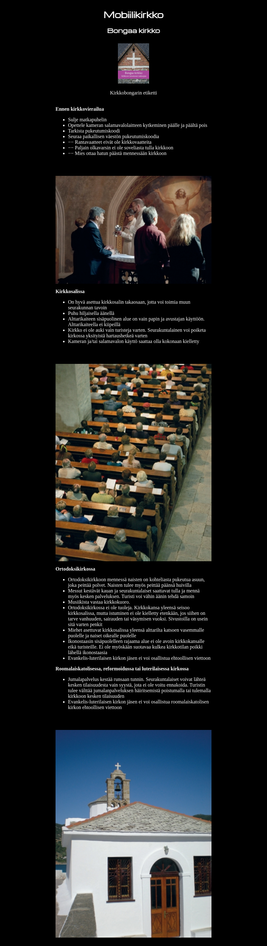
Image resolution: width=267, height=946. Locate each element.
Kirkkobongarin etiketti (133, 92)
